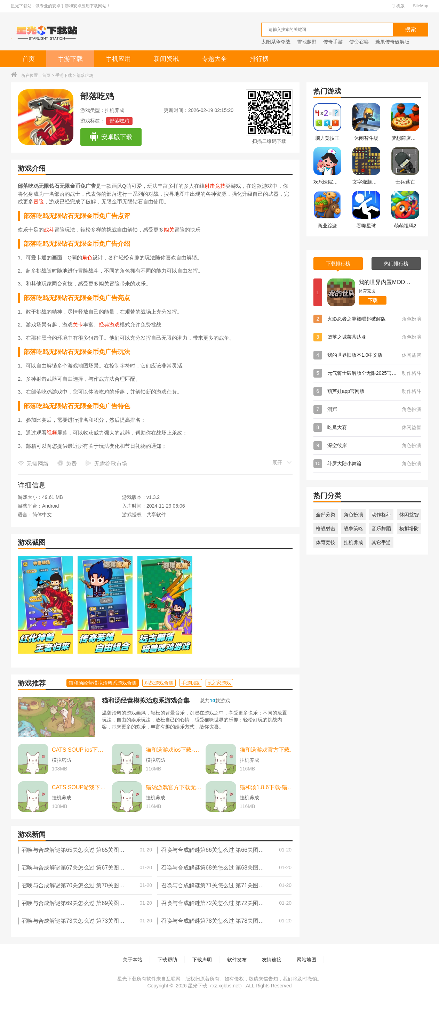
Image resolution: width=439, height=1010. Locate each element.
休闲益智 (409, 514)
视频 (52, 433)
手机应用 (118, 58)
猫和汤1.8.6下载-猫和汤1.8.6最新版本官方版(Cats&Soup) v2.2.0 (268, 787)
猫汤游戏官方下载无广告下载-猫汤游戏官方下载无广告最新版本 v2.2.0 (174, 787)
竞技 (220, 186)
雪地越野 (307, 42)
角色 (87, 257)
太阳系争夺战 (275, 42)
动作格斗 (381, 514)
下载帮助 (167, 959)
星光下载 (197, 985)
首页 (28, 58)
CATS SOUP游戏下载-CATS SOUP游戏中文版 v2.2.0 (80, 787)
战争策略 (353, 528)
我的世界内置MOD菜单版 (385, 282)
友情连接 (271, 959)
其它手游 (381, 542)
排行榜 (259, 58)
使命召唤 (359, 42)
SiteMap (420, 5)
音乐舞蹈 (381, 528)
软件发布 (237, 959)
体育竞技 (325, 542)
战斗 (49, 230)
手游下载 (70, 58)
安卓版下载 (111, 137)
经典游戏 (109, 325)
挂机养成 (353, 542)
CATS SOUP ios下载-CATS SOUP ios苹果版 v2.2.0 (80, 750)
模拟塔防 (409, 528)
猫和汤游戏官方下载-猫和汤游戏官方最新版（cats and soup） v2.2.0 (268, 750)
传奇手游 (333, 42)
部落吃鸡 (119, 120)
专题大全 (214, 58)
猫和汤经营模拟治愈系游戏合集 (146, 700)
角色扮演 (353, 514)
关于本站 (132, 959)
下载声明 (202, 959)
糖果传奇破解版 (392, 42)
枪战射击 (325, 528)
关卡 (78, 325)
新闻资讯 (166, 58)
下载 (372, 300)
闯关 (169, 230)
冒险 (38, 201)
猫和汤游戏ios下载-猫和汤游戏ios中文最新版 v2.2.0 (174, 750)
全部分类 (325, 514)
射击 (210, 186)
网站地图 (306, 959)
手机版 (398, 5)
